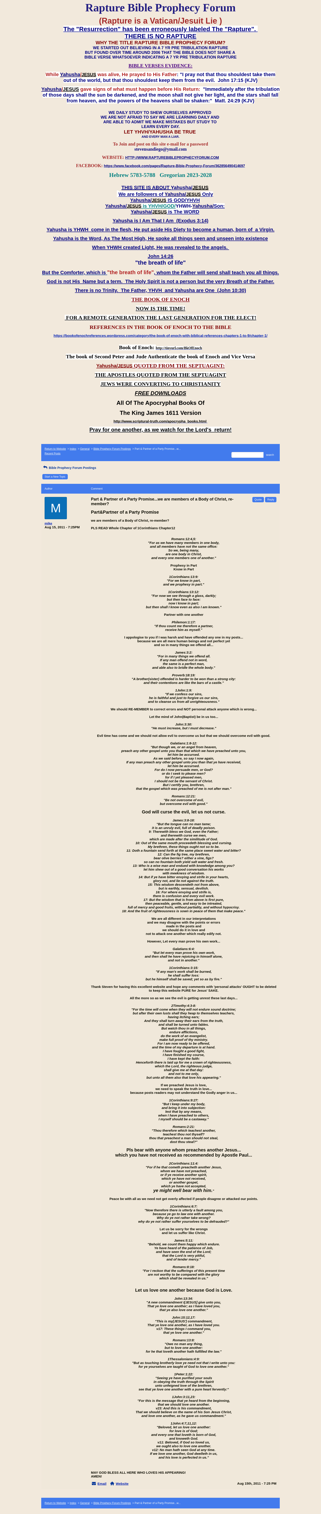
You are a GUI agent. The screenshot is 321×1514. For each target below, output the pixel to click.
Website (122, 1484)
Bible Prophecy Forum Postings (112, 448)
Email (101, 1484)
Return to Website (55, 448)
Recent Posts (52, 453)
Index (73, 448)
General (85, 448)
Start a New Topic (55, 476)
